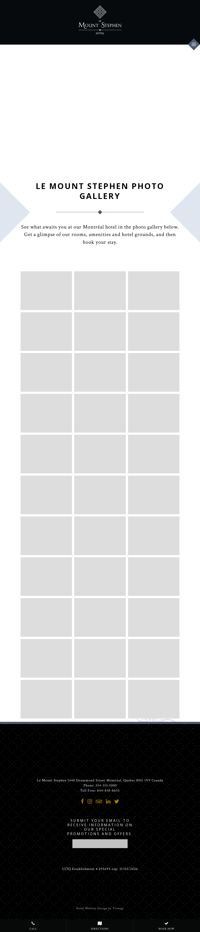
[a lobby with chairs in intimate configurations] (100, 331)
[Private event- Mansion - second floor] (153, 699)
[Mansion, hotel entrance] (46, 290)
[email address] (100, 843)
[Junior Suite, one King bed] (153, 413)
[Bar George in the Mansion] (100, 658)
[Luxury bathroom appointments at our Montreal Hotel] (100, 617)
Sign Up (100, 856)
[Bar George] (153, 658)
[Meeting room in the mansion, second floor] (100, 699)
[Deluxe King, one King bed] (153, 372)
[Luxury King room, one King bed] (100, 413)
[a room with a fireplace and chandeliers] (100, 290)
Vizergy (118, 908)
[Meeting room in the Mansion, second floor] (153, 617)
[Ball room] (46, 658)
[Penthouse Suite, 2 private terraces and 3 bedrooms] (100, 535)
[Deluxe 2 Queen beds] (46, 413)
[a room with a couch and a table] (46, 331)
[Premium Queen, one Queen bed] (100, 372)
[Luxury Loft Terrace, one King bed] (46, 495)
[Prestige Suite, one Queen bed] (46, 454)
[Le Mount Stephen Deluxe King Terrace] (46, 372)
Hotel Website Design (91, 908)
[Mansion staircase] (153, 290)
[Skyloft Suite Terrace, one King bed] (100, 495)
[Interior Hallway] (153, 331)
